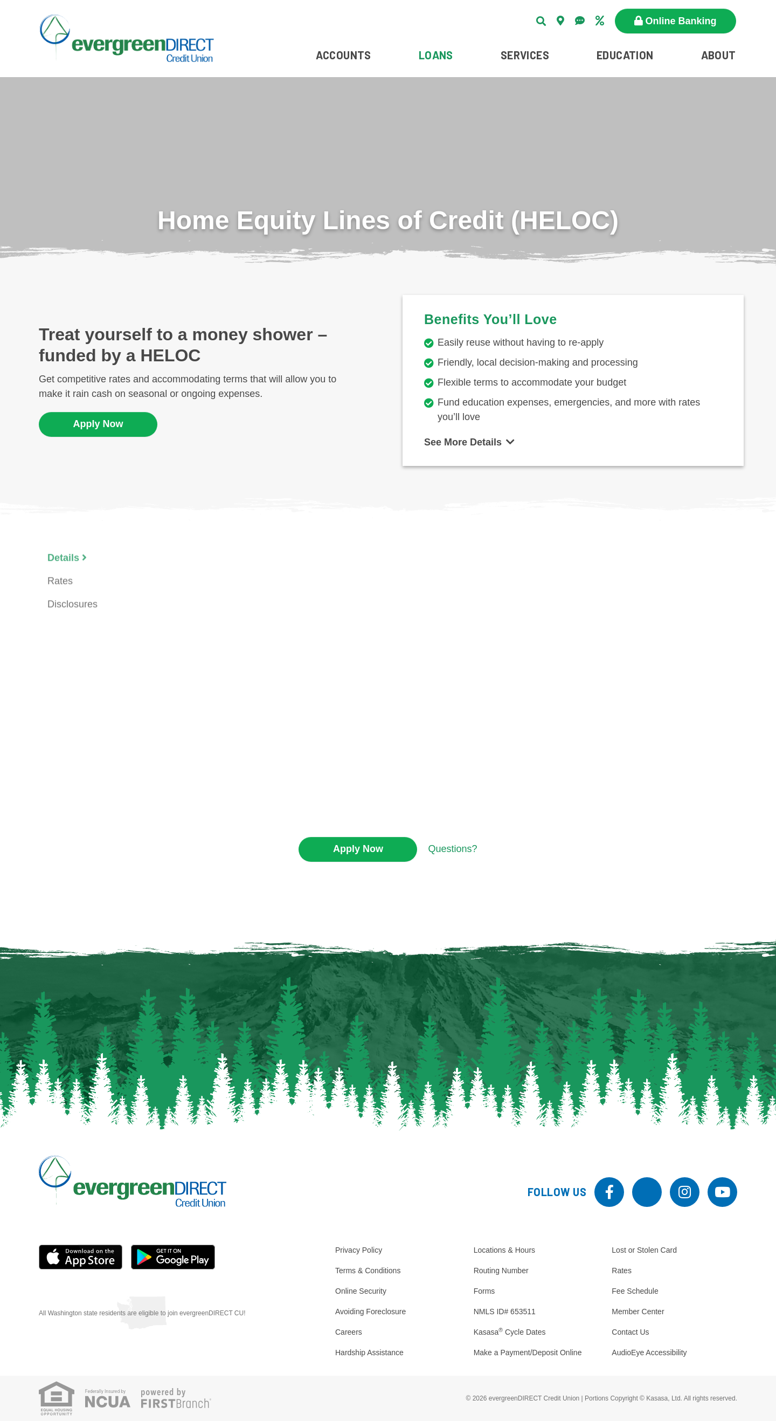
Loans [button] (436, 55)
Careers (348, 1332)
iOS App (81, 1257)
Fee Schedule (635, 1291)
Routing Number (501, 1270)
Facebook (609, 1192)
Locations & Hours (504, 1250)
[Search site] (541, 21)
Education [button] (625, 55)
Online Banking (681, 21)
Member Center (638, 1311)
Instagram (684, 1192)
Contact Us (630, 1332)
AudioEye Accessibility (649, 1352)
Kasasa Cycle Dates (510, 1332)
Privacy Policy (358, 1250)
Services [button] (525, 55)
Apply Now (98, 423)
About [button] (718, 55)
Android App (173, 1257)
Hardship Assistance (369, 1352)
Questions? (452, 848)
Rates (622, 1270)
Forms (484, 1291)
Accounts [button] (343, 55)
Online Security (360, 1291)
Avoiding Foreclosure (370, 1311)
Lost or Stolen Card (644, 1250)
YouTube (722, 1192)
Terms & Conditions (367, 1270)
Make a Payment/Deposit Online (528, 1352)
